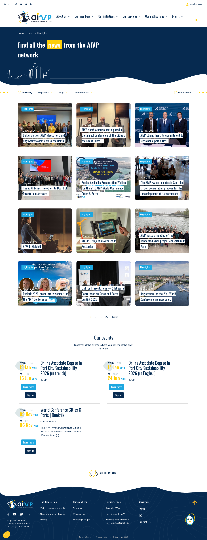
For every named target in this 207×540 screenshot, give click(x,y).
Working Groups (81, 519)
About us (61, 16)
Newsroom (144, 502)
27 (106, 316)
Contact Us (144, 522)
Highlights (44, 92)
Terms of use (85, 537)
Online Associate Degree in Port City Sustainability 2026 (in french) (61, 368)
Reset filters (183, 92)
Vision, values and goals (52, 508)
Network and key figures (52, 514)
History (43, 519)
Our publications (154, 16)
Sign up (30, 396)
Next (115, 316)
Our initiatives (106, 16)
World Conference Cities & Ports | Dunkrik (61, 413)
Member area (196, 4)
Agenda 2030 (113, 508)
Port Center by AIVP (116, 514)
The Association (48, 502)
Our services (130, 16)
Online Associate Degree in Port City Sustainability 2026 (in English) (149, 368)
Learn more (28, 387)
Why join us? (79, 514)
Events (176, 16)
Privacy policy (102, 537)
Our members (82, 16)
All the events (107, 473)
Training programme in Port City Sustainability (117, 521)
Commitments (82, 92)
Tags (62, 92)
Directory (77, 508)
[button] (5, 4)
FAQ (140, 515)
